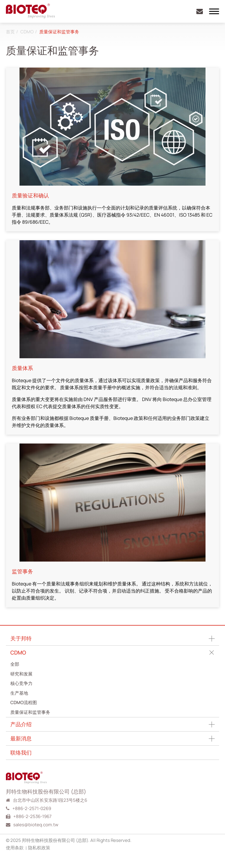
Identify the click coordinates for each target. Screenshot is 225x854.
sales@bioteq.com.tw (35, 825)
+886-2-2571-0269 (31, 808)
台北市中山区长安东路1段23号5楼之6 (50, 800)
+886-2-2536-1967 (32, 816)
